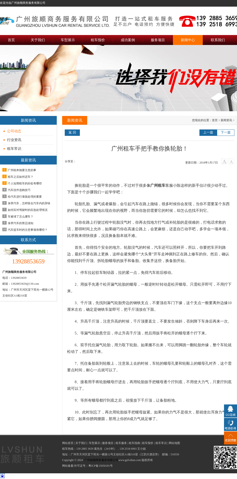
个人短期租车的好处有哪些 (25, 183)
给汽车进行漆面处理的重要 (25, 196)
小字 (231, 161)
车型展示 (94, 443)
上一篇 (208, 132)
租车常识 (14, 149)
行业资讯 (14, 140)
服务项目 (107, 443)
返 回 (72, 132)
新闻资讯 (226, 120)
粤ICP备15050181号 (100, 465)
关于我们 (81, 443)
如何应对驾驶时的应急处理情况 (27, 210)
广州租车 (157, 185)
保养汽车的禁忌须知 (20, 223)
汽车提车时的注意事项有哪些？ (27, 229)
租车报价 (147, 443)
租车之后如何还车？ (20, 176)
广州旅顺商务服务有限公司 (101, 460)
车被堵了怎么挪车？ (20, 216)
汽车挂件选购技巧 (19, 190)
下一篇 (226, 132)
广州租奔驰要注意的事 (22, 170)
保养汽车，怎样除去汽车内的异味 (29, 203)
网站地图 (174, 443)
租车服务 (121, 443)
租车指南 (134, 443)
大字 (224, 161)
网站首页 (67, 443)
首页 (215, 120)
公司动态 (14, 131)
